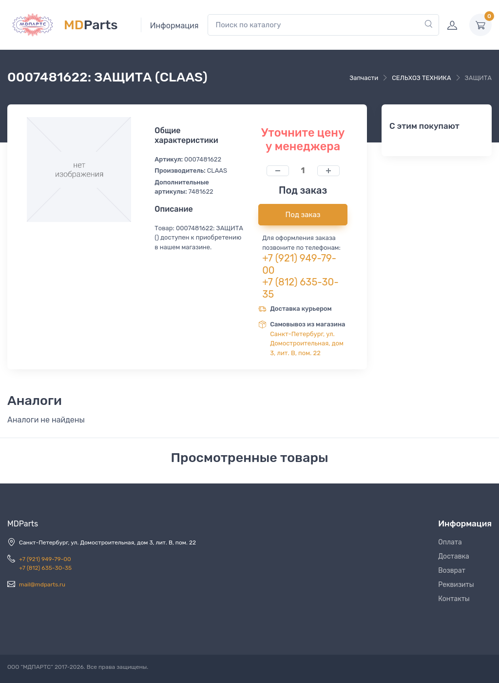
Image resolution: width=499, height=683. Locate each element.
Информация (174, 25)
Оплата (450, 542)
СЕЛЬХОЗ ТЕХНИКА (421, 77)
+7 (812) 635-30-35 (45, 567)
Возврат (451, 570)
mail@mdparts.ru (42, 584)
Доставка (453, 556)
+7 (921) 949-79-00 (45, 559)
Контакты (454, 599)
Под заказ (303, 214)
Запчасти (363, 77)
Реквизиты (456, 585)
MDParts (22, 523)
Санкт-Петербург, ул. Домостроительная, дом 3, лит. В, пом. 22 (307, 343)
